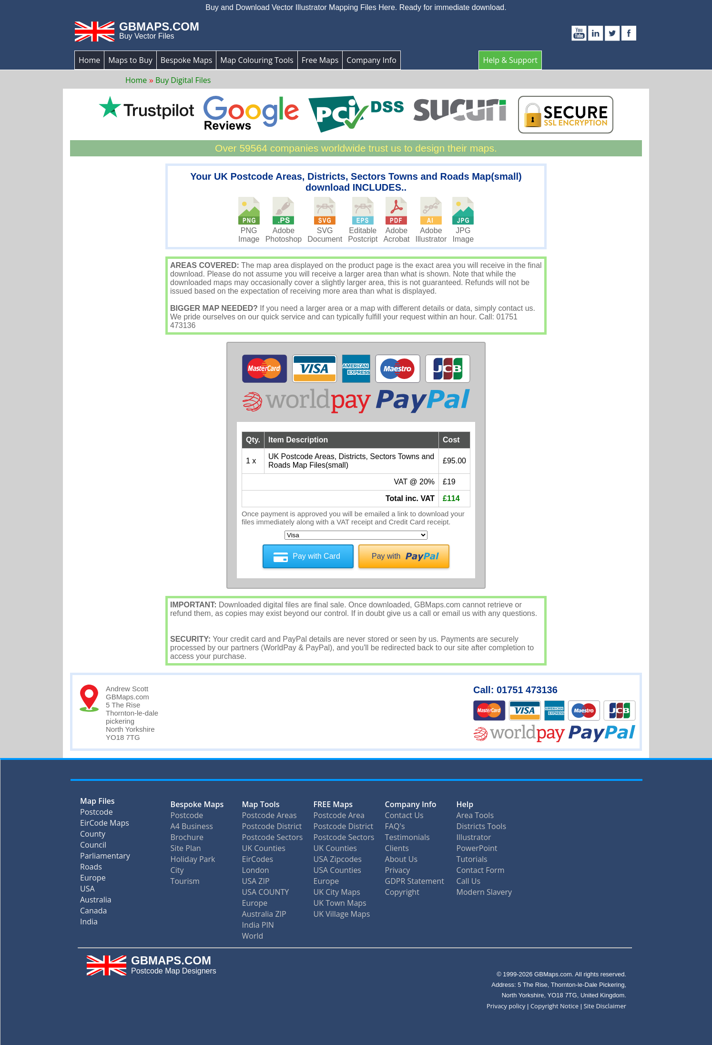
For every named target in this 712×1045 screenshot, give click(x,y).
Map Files (97, 802)
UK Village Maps (342, 913)
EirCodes (258, 858)
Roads (91, 868)
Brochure (187, 836)
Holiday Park (193, 858)
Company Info (371, 60)
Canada (93, 912)
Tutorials (472, 858)
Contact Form (481, 869)
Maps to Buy (130, 60)
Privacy (397, 869)
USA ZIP (256, 880)
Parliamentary (105, 857)
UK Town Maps (340, 902)
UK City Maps (337, 891)
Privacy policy (506, 1005)
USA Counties (337, 869)
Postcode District (272, 825)
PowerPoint (477, 847)
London (255, 869)
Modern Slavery (484, 891)
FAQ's (395, 825)
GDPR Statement (414, 880)
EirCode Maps (104, 824)
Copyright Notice (554, 1005)
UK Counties (263, 847)
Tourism (185, 880)
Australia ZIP (264, 913)
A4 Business (192, 825)
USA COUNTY (265, 891)
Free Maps (320, 60)
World (253, 935)
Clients (397, 847)
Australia (96, 901)
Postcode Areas (269, 814)
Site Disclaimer (605, 1005)
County (92, 835)
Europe (93, 879)
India (89, 923)
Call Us (469, 880)
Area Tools (475, 814)
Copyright (402, 891)
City (177, 869)
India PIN (258, 924)
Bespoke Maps (187, 60)
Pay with (386, 556)
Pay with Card (316, 556)
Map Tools (261, 803)
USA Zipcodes (338, 858)
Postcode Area (339, 814)
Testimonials (407, 836)
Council (93, 846)
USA (87, 890)
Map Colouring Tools (256, 60)
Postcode (96, 813)
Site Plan (186, 847)
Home (89, 60)
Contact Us (404, 814)
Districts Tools (481, 825)
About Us (401, 858)
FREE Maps (333, 803)
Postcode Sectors (272, 836)
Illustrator (474, 836)
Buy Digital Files (183, 80)
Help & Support (510, 60)
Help (465, 803)
